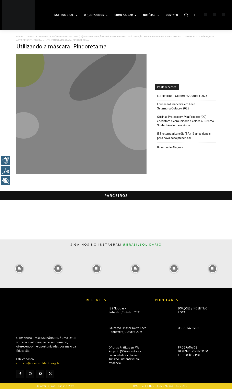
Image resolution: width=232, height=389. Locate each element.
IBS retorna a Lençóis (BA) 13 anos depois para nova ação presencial (184, 136)
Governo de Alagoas (170, 147)
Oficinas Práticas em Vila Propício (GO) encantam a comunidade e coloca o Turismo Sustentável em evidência (185, 121)
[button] (186, 15)
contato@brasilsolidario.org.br (38, 363)
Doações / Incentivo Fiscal (193, 308)
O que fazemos (186, 327)
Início (19, 36)
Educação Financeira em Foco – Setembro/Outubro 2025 (177, 106)
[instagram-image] (19, 268)
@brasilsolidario (142, 244)
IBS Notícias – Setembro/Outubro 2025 (182, 95)
